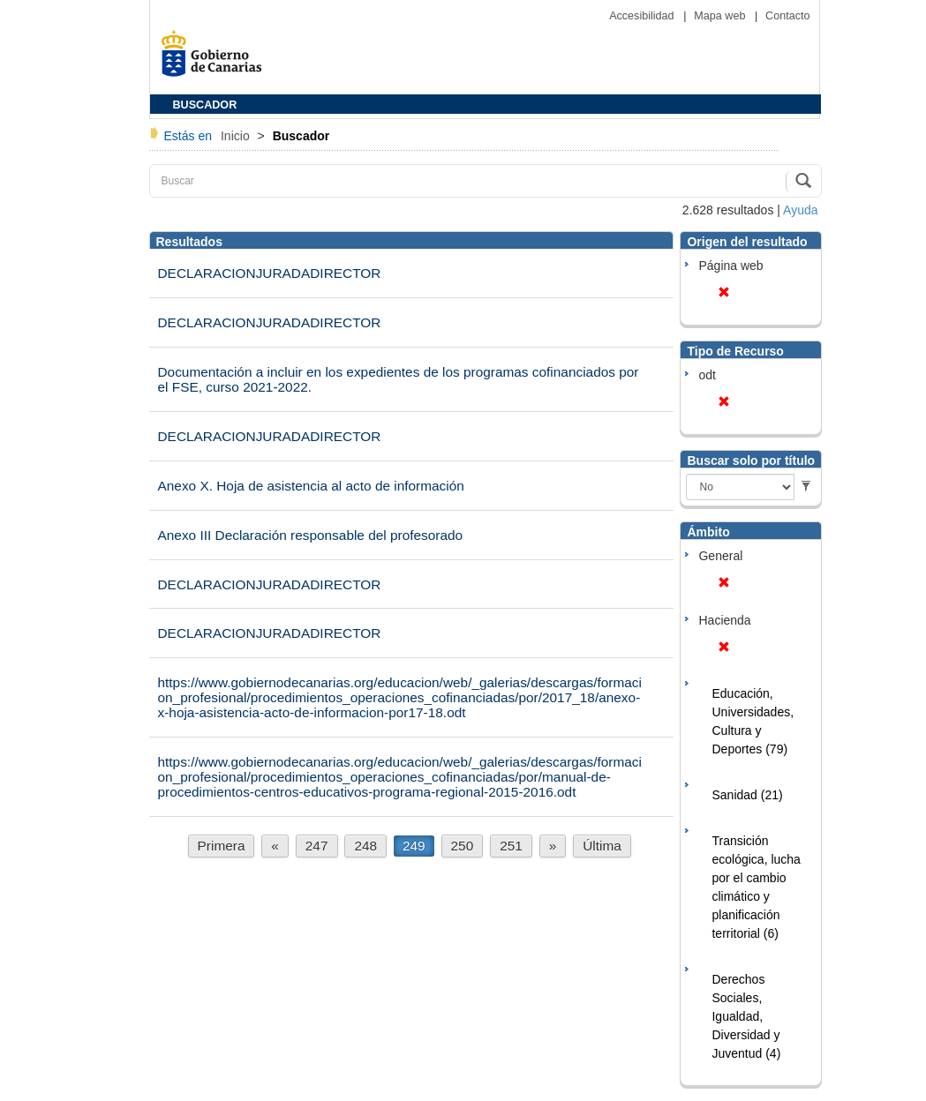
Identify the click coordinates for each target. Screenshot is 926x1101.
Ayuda (800, 210)
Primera (221, 845)
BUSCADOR (205, 105)
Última (602, 845)
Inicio (237, 136)
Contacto (787, 16)
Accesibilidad (643, 16)
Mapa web (721, 16)
